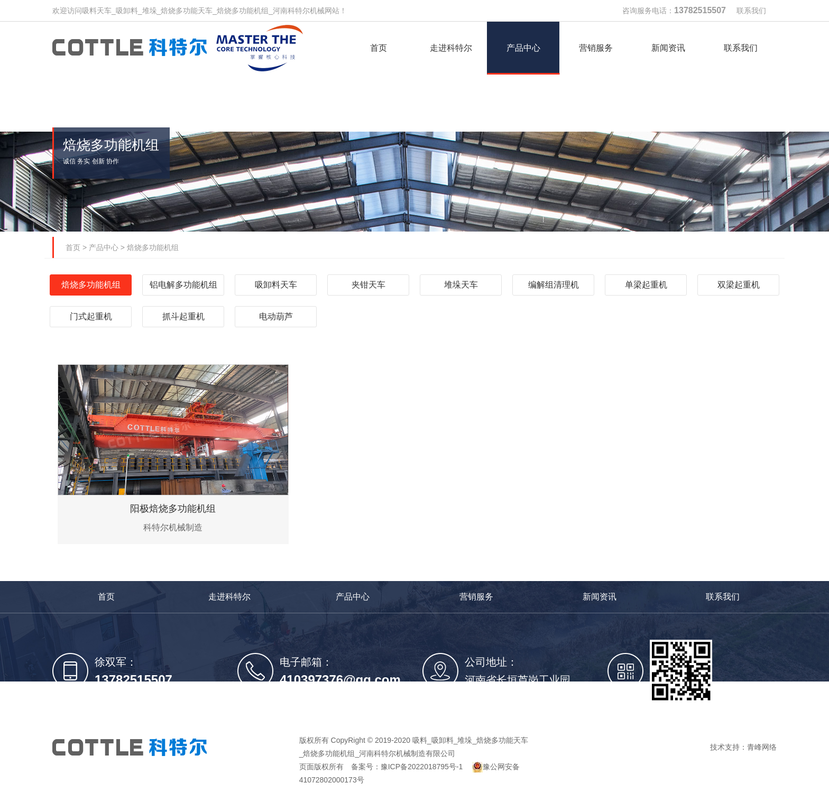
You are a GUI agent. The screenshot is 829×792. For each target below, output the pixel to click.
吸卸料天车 (276, 284)
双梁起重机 (738, 284)
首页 (73, 247)
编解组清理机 (553, 284)
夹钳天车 (368, 284)
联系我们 (751, 10)
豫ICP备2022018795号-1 (422, 766)
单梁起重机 (646, 284)
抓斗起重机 (183, 316)
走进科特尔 (229, 596)
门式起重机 (91, 316)
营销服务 (476, 596)
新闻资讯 (599, 596)
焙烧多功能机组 (153, 247)
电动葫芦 (276, 316)
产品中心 (103, 247)
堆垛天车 (461, 284)
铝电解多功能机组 (183, 284)
